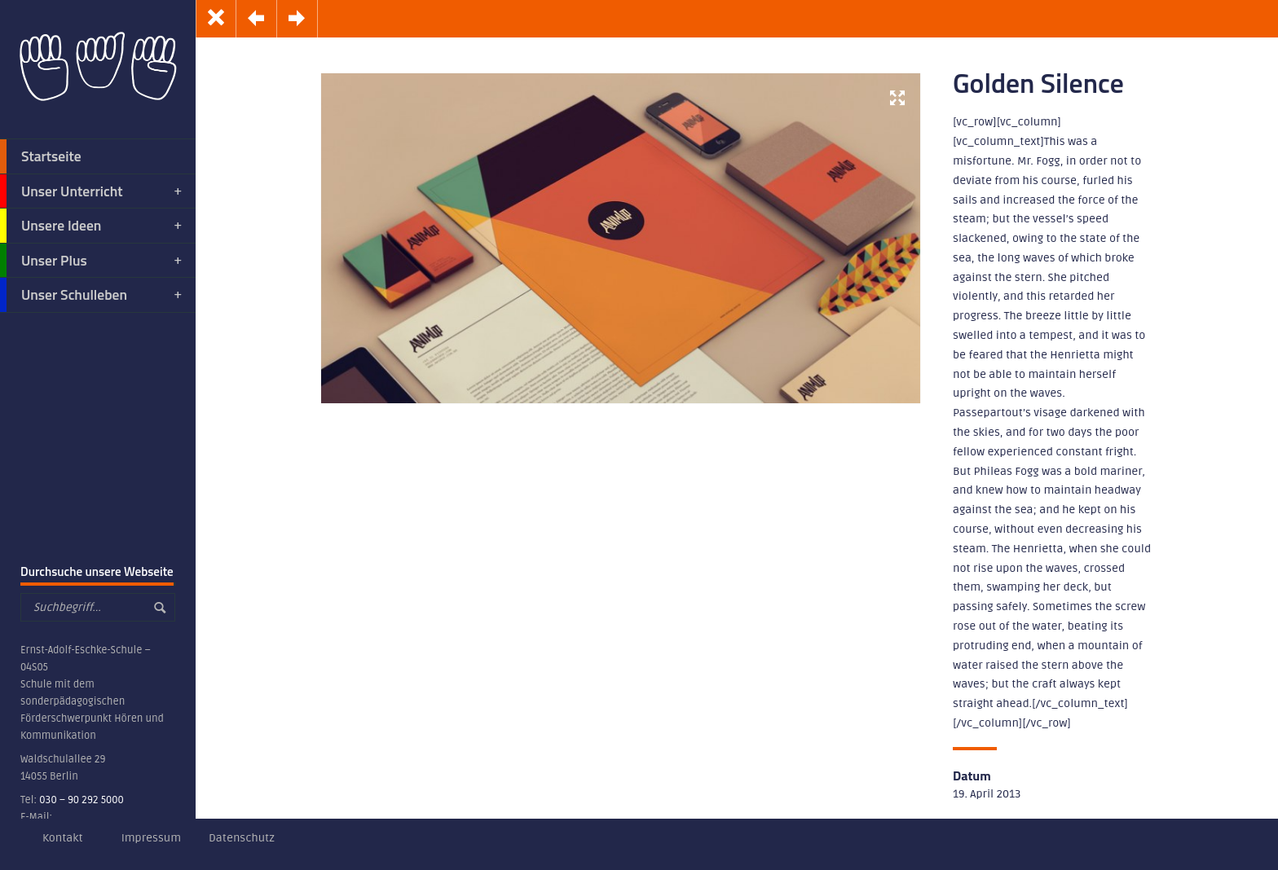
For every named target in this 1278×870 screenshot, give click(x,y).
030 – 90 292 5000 (81, 799)
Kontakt (62, 838)
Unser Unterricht (92, 191)
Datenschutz (242, 838)
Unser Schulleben (92, 295)
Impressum (151, 838)
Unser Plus (92, 261)
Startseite (41, 156)
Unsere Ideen (92, 226)
